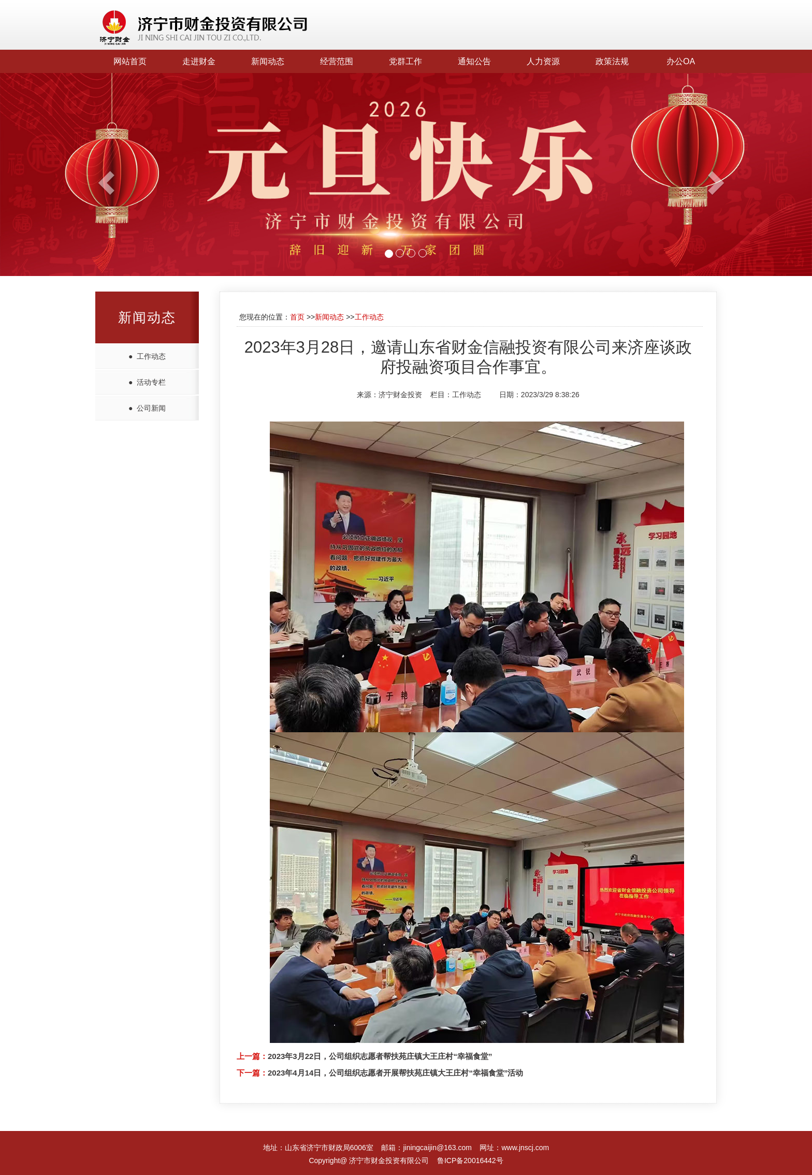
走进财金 (198, 61)
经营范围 (336, 61)
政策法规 (612, 61)
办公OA (680, 61)
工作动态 (369, 317)
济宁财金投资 (400, 394)
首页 (297, 317)
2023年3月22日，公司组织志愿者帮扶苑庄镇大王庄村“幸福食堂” (380, 1056)
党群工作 (405, 61)
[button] (61, 174)
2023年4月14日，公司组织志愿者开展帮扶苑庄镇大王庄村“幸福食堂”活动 (395, 1072)
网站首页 (130, 61)
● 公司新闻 (147, 408)
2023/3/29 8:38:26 (550, 394)
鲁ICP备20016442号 (470, 1160)
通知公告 (474, 61)
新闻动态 (267, 61)
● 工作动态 (147, 356)
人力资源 (543, 61)
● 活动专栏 (147, 382)
